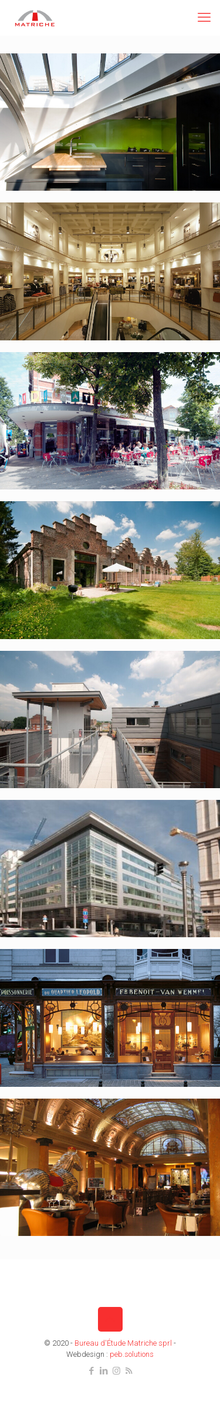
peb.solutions (132, 1354)
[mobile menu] (204, 18)
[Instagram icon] (116, 1371)
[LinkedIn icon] (104, 1371)
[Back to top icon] (110, 1319)
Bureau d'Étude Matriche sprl (123, 1343)
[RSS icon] (128, 1371)
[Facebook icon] (91, 1371)
